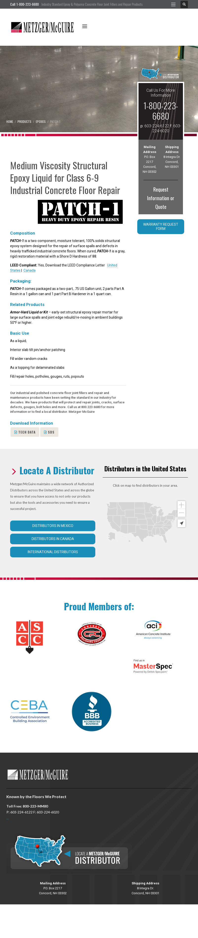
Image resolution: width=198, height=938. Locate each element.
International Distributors (53, 552)
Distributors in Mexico (52, 526)
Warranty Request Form (160, 226)
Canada (29, 270)
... (7, 818)
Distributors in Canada (53, 539)
